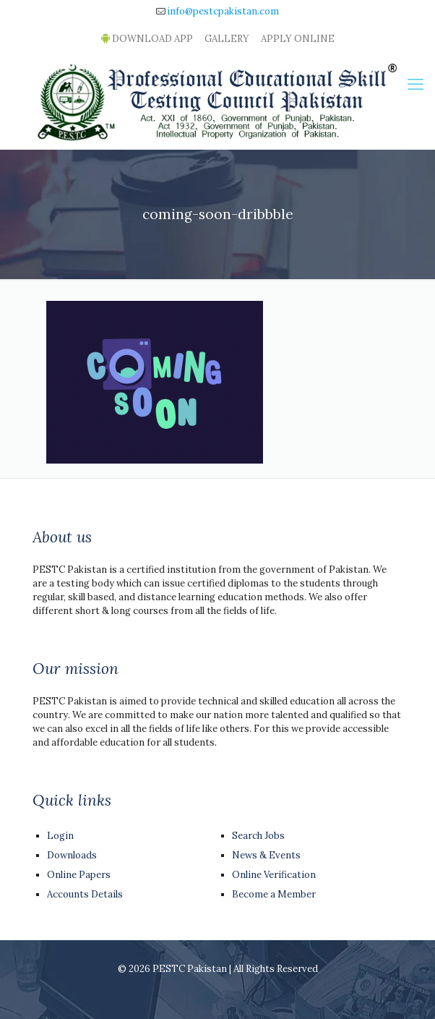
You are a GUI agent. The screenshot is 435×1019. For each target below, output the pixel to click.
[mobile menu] (415, 84)
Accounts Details (85, 894)
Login (60, 836)
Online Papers (79, 875)
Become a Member (274, 894)
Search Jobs (258, 836)
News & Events (266, 855)
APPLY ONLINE (298, 39)
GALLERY (226, 39)
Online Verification (274, 875)
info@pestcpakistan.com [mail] (223, 11)
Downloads (72, 855)
